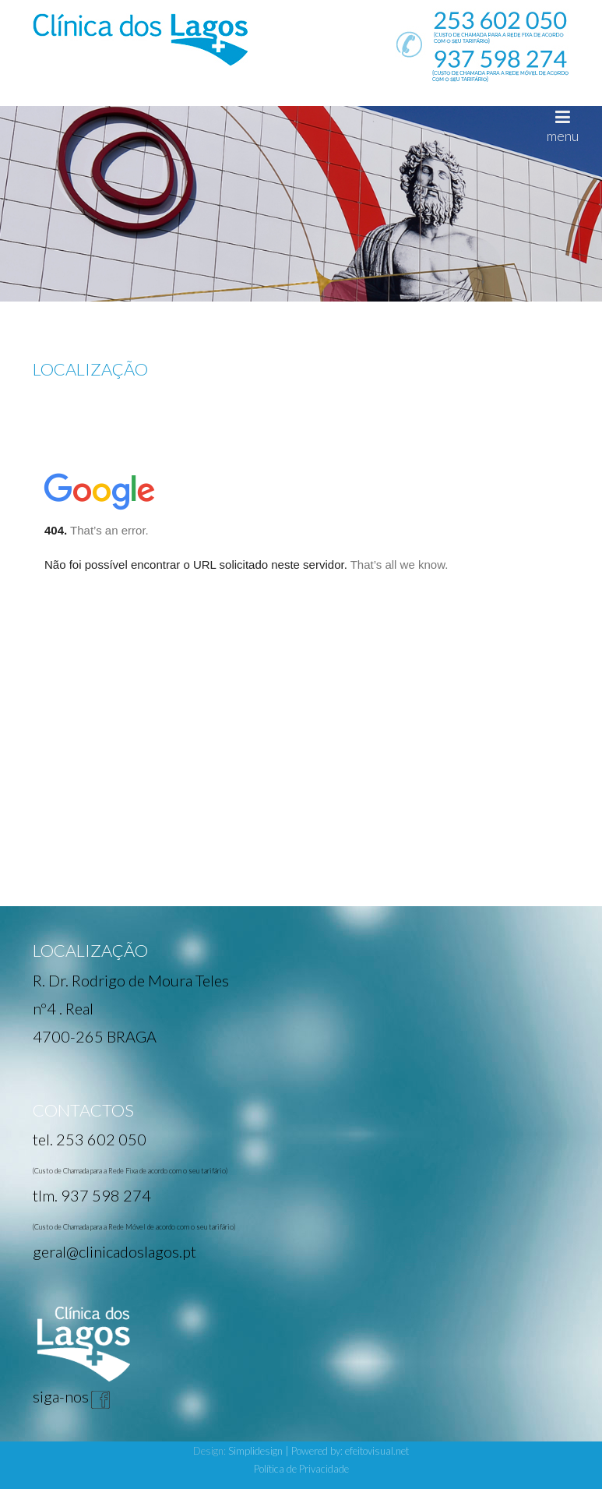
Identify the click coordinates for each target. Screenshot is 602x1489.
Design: (210, 1451)
